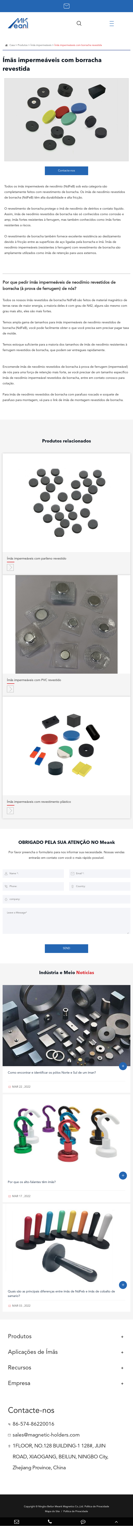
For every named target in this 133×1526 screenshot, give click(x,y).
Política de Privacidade (75, 1511)
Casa (12, 45)
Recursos (19, 1368)
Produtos (23, 45)
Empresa (19, 1383)
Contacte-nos (66, 170)
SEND (66, 948)
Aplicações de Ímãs (33, 1352)
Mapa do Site (52, 1511)
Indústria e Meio (66, 973)
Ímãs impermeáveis (40, 45)
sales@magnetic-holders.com (46, 1435)
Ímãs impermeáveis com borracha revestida (78, 45)
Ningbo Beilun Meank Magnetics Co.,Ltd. (61, 1506)
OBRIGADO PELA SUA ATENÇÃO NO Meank (66, 842)
